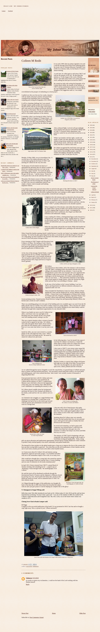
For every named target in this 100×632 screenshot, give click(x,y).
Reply (27, 584)
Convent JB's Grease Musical (94, 188)
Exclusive (29, 566)
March (93, 197)
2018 (91, 144)
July (92, 171)
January (93, 202)
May (92, 176)
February (93, 199)
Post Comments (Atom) (37, 617)
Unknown (29, 578)
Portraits (36, 566)
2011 (91, 207)
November (94, 161)
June (92, 173)
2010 (91, 210)
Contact (4, 11)
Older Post (82, 613)
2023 (91, 132)
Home (54, 613)
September (94, 166)
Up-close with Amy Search (12, 99)
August (93, 168)
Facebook (10, 11)
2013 (91, 156)
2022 (91, 135)
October (93, 163)
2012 (91, 205)
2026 (91, 125)
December (93, 159)
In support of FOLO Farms (12, 71)
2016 (91, 149)
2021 (91, 137)
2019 (91, 142)
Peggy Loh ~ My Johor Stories (16, 6)
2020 (91, 139)
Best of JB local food (11, 113)
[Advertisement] (50, 26)
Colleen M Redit (31, 60)
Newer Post (25, 613)
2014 (91, 154)
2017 (91, 147)
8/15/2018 (36, 578)
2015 (91, 152)
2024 (91, 130)
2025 (91, 127)
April (92, 195)
